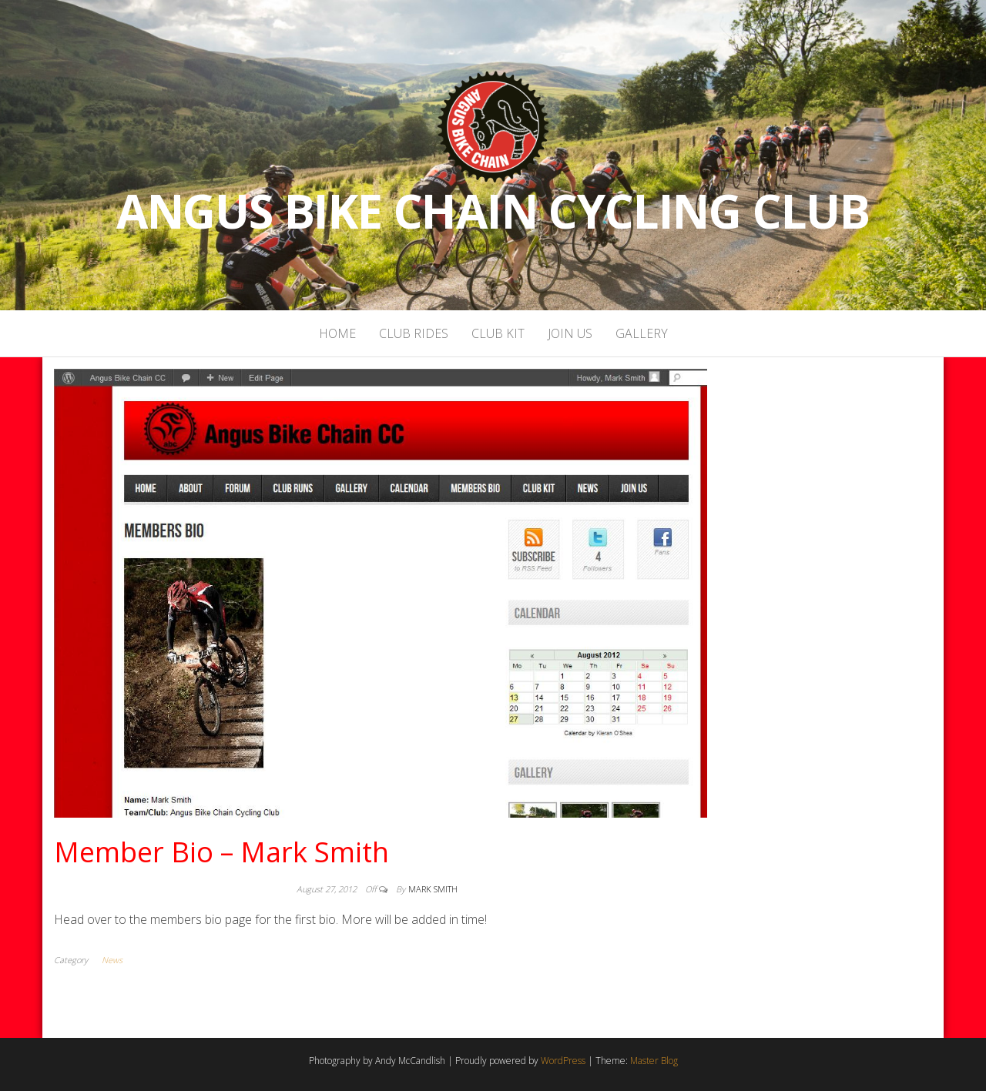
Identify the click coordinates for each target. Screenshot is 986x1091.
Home (337, 333)
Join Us (570, 333)
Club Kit (498, 333)
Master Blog (654, 1060)
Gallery (641, 333)
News (112, 960)
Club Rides (413, 333)
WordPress (563, 1060)
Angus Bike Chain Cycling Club (493, 211)
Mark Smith (433, 889)
